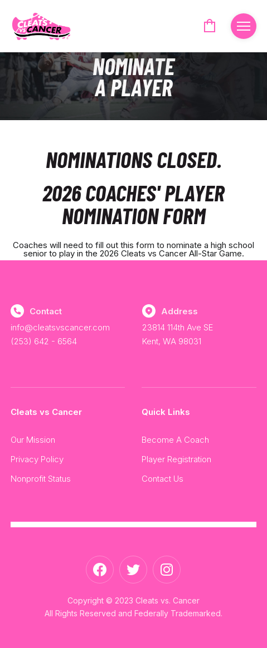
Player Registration (176, 459)
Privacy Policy (37, 459)
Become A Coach (175, 439)
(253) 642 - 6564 (44, 341)
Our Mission (33, 439)
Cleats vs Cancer (46, 412)
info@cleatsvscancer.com (60, 327)
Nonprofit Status (41, 478)
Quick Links (166, 412)
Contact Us (162, 478)
